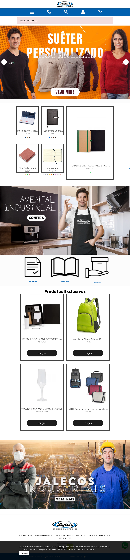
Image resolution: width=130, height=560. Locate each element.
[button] (4, 62)
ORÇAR (42, 353)
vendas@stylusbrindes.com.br (42, 535)
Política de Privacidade (84, 549)
